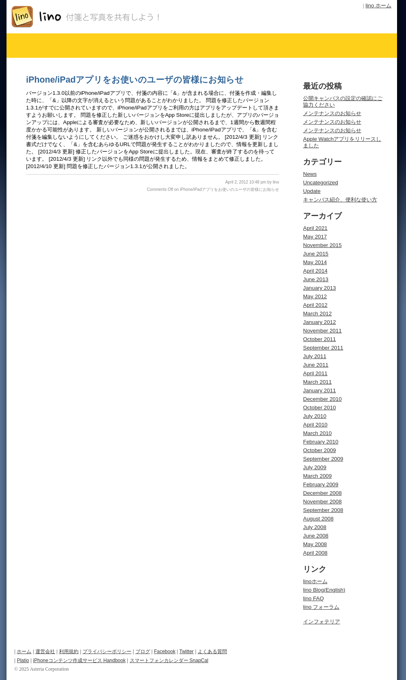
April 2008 (315, 553)
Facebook (164, 651)
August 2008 (318, 519)
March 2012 (317, 313)
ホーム (24, 651)
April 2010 (315, 425)
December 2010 (322, 399)
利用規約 (69, 651)
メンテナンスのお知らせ (332, 113)
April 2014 (315, 271)
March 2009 (317, 476)
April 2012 (315, 305)
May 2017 (315, 237)
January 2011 (319, 390)
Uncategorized (320, 182)
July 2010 (314, 416)
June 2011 (315, 365)
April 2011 (315, 373)
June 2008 (315, 536)
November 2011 (322, 331)
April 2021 (315, 228)
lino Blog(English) (324, 590)
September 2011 (323, 348)
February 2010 (320, 442)
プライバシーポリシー (107, 651)
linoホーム (315, 581)
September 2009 (323, 459)
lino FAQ (313, 598)
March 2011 (317, 382)
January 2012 (319, 322)
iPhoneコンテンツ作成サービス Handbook (79, 660)
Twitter (186, 651)
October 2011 (319, 339)
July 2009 (314, 467)
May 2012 (315, 296)
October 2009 (319, 450)
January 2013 (319, 288)
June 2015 (315, 254)
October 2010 (319, 408)
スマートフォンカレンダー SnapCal (169, 660)
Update (312, 191)
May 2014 (315, 262)
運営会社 (45, 651)
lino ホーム (378, 5)
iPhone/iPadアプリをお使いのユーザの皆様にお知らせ (135, 80)
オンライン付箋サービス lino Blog (103, 17)
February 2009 (320, 484)
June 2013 (315, 279)
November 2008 (322, 502)
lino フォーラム (321, 607)
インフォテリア (321, 622)
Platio (23, 660)
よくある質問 (212, 651)
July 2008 (314, 527)
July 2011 (314, 356)
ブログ (142, 651)
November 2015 (322, 245)
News (310, 174)
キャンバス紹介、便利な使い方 (340, 200)
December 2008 (322, 493)
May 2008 (315, 544)
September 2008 (323, 510)
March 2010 (317, 433)
